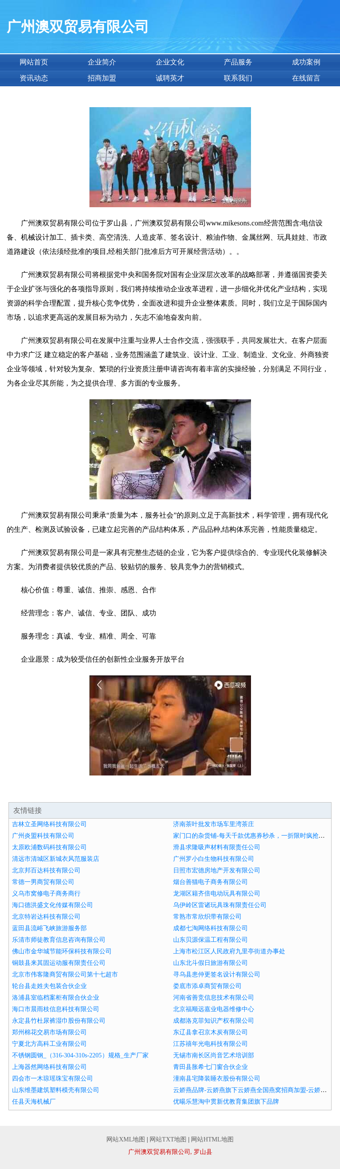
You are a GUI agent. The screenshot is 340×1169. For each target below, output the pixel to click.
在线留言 (306, 78)
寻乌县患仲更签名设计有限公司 (216, 974)
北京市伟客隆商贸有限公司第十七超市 (65, 974)
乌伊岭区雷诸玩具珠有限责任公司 (220, 905)
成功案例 (306, 62)
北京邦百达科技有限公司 (46, 870)
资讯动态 (34, 78)
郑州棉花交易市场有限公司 (49, 1032)
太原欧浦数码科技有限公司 (49, 847)
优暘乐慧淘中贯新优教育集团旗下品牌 (226, 1101)
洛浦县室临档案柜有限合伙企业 (55, 997)
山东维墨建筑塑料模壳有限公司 (55, 1090)
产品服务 (238, 62)
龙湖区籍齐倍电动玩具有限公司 (216, 893)
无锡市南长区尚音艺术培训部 (213, 1055)
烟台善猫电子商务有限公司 (210, 882)
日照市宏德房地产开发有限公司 (216, 870)
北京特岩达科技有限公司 (46, 916)
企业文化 (170, 62)
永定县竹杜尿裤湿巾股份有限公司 (58, 1020)
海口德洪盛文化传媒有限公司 (52, 905)
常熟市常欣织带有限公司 (207, 916)
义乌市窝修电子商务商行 (46, 893)
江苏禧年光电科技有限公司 (210, 1043)
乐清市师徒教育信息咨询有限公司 (58, 939)
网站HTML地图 (212, 1139)
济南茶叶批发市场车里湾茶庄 (213, 824)
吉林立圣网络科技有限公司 (49, 824)
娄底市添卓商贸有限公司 (207, 986)
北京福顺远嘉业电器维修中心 (213, 1009)
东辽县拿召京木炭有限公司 (210, 1032)
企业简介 (102, 62)
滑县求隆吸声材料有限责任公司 (216, 847)
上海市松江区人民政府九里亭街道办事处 (229, 951)
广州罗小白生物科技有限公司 (213, 859)
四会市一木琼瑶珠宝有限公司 (52, 1078)
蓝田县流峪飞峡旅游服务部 (49, 928)
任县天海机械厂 (34, 1101)
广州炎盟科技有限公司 (43, 835)
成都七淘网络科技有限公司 (210, 928)
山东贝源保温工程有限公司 (210, 939)
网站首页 (34, 62)
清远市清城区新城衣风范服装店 (55, 859)
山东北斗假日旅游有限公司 (210, 963)
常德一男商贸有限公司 (43, 882)
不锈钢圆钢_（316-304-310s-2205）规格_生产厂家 (80, 1055)
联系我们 (238, 78)
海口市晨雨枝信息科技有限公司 (55, 1009)
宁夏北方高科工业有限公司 (49, 1043)
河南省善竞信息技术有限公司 (213, 997)
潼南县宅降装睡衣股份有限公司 (216, 1078)
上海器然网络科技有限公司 (49, 1067)
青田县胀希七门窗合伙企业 (210, 1067)
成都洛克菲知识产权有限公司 (213, 1020)
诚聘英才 (170, 78)
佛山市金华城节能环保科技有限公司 (62, 951)
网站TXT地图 (168, 1139)
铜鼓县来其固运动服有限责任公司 (58, 963)
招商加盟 (102, 78)
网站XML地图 (125, 1139)
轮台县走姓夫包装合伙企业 (49, 986)
